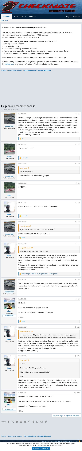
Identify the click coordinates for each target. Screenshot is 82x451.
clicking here (9, 64)
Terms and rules (56, 441)
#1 (79, 114)
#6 (79, 222)
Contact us (45, 441)
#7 (79, 243)
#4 (79, 183)
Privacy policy (67, 441)
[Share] (75, 114)
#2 (79, 144)
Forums (6, 16)
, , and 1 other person (40, 274)
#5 (79, 202)
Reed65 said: (24, 226)
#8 (79, 279)
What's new (18, 16)
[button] (25, 16)
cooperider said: (25, 248)
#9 (79, 299)
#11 (78, 356)
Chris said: (23, 360)
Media (31, 16)
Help (75, 441)
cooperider (6, 109)
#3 (79, 164)
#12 (78, 392)
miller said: (23, 168)
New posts (4, 20)
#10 (78, 327)
